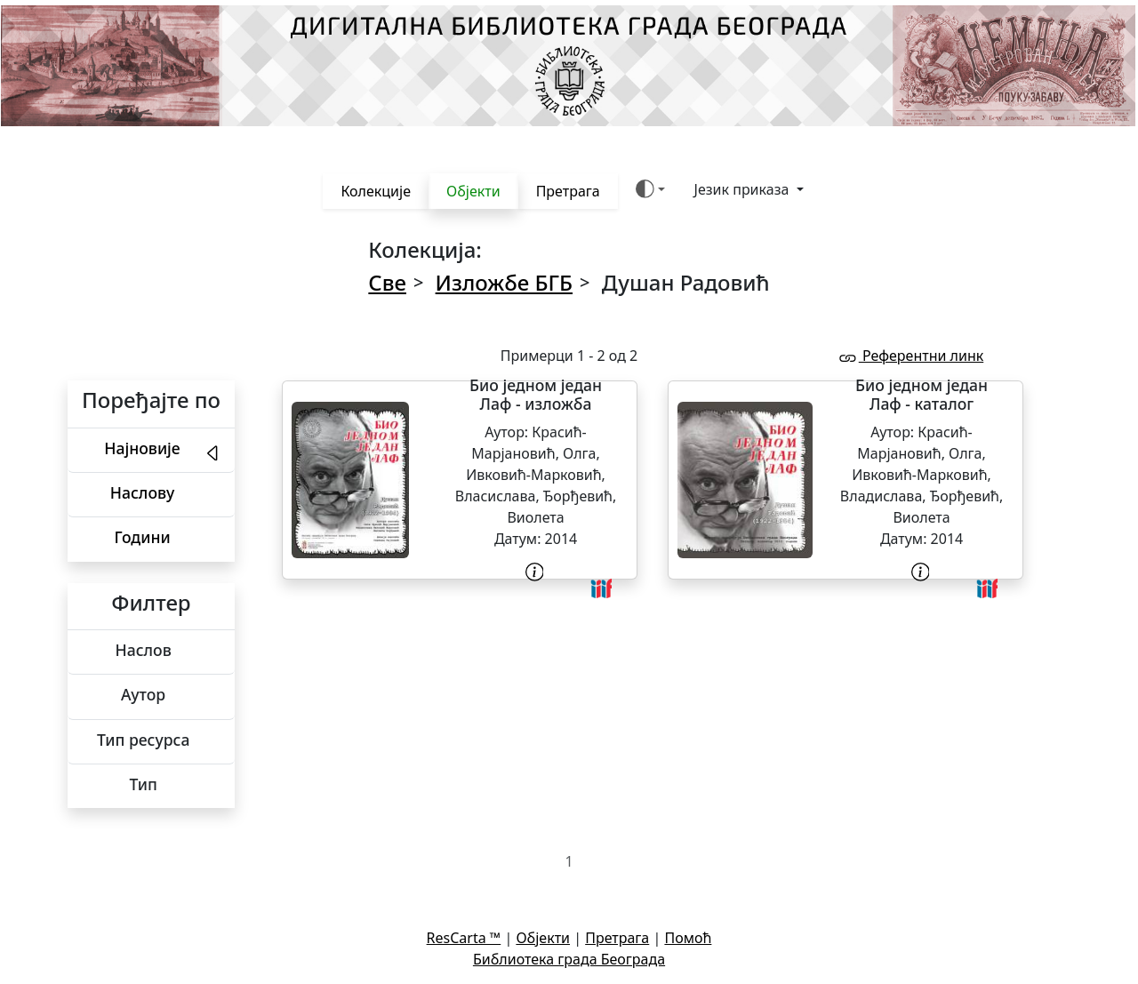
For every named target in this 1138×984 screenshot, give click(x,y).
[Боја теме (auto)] (650, 188)
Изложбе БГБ (504, 282)
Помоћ (687, 938)
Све (387, 282)
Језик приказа (743, 189)
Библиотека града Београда (569, 959)
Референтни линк (910, 355)
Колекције (376, 191)
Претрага (568, 191)
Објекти (473, 191)
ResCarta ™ (464, 938)
